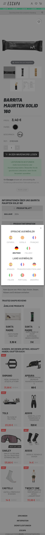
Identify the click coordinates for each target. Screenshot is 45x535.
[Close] (41, 228)
